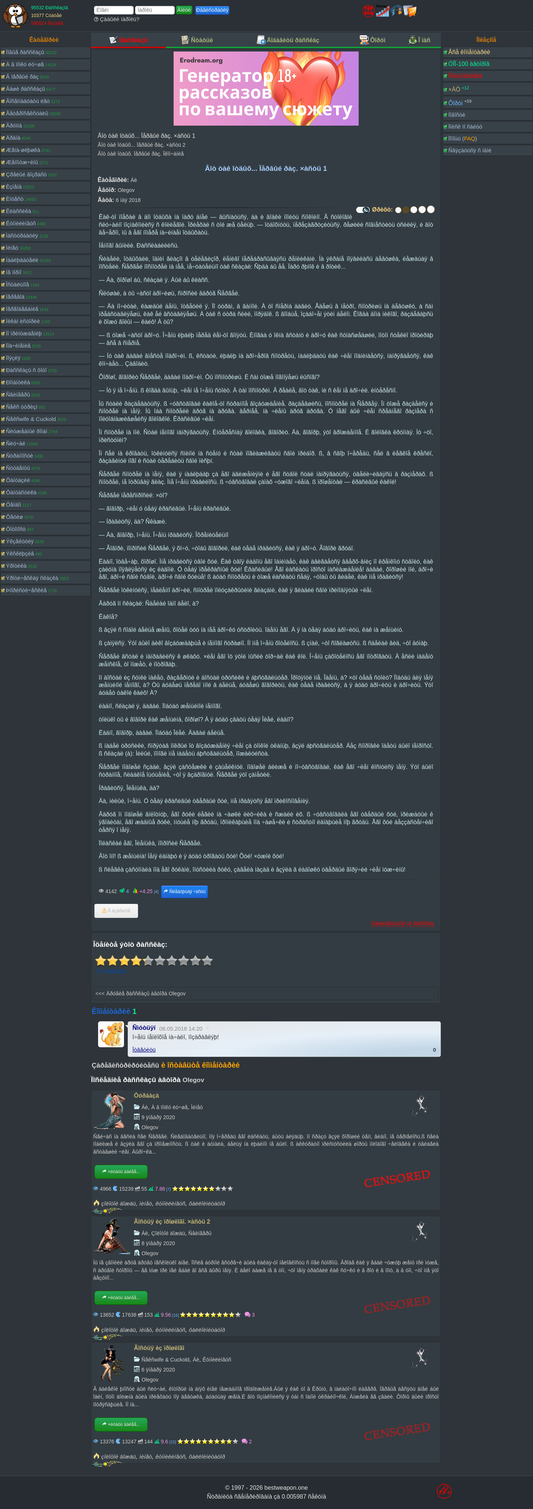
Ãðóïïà (14, 125)
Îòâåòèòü (144, 1050)
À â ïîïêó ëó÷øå (25, 64)
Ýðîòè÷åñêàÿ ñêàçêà (32, 578)
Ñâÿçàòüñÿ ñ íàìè (470, 150)
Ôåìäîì (13, 504)
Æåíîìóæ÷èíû (22, 162)
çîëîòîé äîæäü (118, 1203)
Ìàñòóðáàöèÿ (22, 235)
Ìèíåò (12, 248)
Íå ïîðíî (13, 272)
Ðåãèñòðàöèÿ (212, 10)
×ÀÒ (454, 89)
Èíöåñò (15, 199)
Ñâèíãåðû (18, 394)
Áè (134, 180)
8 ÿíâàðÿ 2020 (158, 1243)
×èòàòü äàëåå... (121, 1171)
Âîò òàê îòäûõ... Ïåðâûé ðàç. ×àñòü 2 (141, 145)
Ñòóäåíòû (18, 468)
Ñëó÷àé (15, 443)
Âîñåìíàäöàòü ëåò (28, 101)
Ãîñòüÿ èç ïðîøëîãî (159, 1348)
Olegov (126, 190)
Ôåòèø (14, 517)
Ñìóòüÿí (144, 1027)
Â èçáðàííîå (116, 910)
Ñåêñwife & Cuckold (31, 419)
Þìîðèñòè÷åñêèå (26, 590)
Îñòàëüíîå (17, 284)
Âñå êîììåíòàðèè (469, 52)
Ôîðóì (455, 103)
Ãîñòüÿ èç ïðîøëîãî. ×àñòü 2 (172, 1221)
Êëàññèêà (18, 211)
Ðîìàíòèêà (18, 382)
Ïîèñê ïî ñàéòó (465, 126)
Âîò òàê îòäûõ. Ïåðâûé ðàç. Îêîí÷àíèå (141, 154)
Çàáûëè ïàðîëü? (117, 19)
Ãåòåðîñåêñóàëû (27, 113)
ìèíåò (146, 1203)
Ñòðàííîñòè (19, 455)
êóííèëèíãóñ (170, 1203)
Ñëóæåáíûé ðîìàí (26, 431)
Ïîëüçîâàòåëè (465, 76)
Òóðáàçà (146, 1095)
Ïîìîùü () (462, 138)
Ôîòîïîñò (16, 529)
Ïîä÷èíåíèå (18, 345)
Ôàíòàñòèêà (21, 492)
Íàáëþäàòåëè (22, 260)
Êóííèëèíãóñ (21, 223)
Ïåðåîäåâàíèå (22, 309)
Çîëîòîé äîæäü (168, 1233)
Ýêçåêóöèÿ (20, 541)
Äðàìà (13, 138)
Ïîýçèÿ (13, 358)
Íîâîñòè (456, 115)
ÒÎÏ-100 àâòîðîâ (468, 64)
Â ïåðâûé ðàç (22, 76)
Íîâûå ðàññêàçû (25, 52)
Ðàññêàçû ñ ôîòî (26, 370)
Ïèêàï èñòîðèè (23, 321)
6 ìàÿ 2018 (128, 200)
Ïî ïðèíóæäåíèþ (24, 333)
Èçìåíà (14, 186)
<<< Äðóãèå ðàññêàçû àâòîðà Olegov (140, 993)
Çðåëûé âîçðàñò (26, 174)
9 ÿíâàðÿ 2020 (158, 1117)
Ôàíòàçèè (18, 480)
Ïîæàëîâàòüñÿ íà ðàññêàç (402, 923)
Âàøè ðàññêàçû (25, 89)
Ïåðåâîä (15, 296)
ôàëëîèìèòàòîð (207, 1203)
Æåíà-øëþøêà (23, 150)
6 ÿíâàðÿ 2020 (158, 1370)
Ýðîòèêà (16, 566)
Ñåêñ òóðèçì (21, 407)
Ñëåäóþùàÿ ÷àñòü (184, 891)
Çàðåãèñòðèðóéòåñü (125, 1065)
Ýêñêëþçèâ (20, 553)
